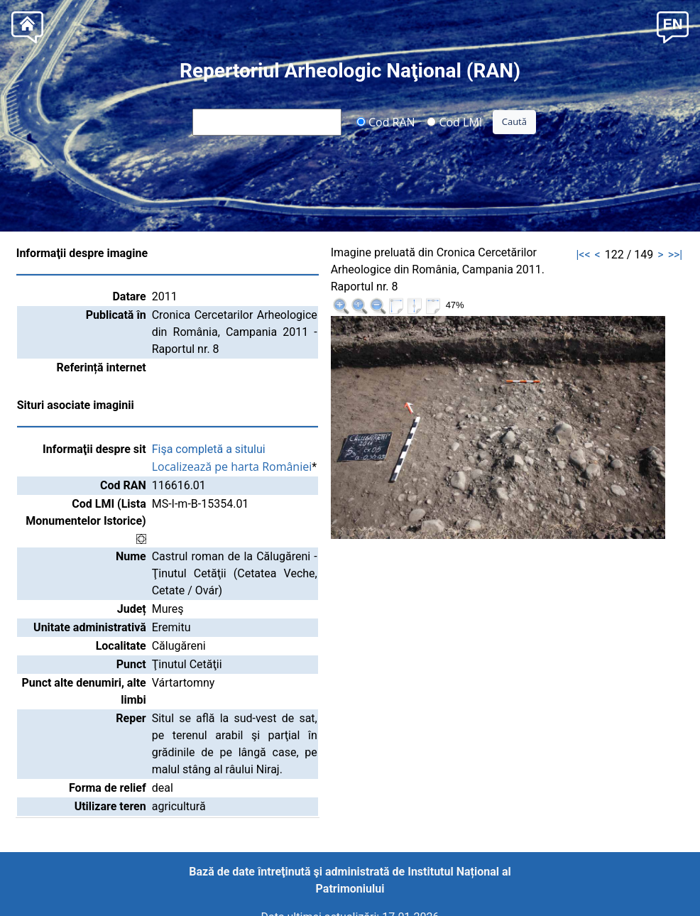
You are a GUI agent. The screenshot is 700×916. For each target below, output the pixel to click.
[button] (673, 25)
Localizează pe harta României (232, 466)
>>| (675, 254)
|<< (583, 254)
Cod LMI (454, 121)
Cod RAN (385, 121)
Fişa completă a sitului (209, 449)
